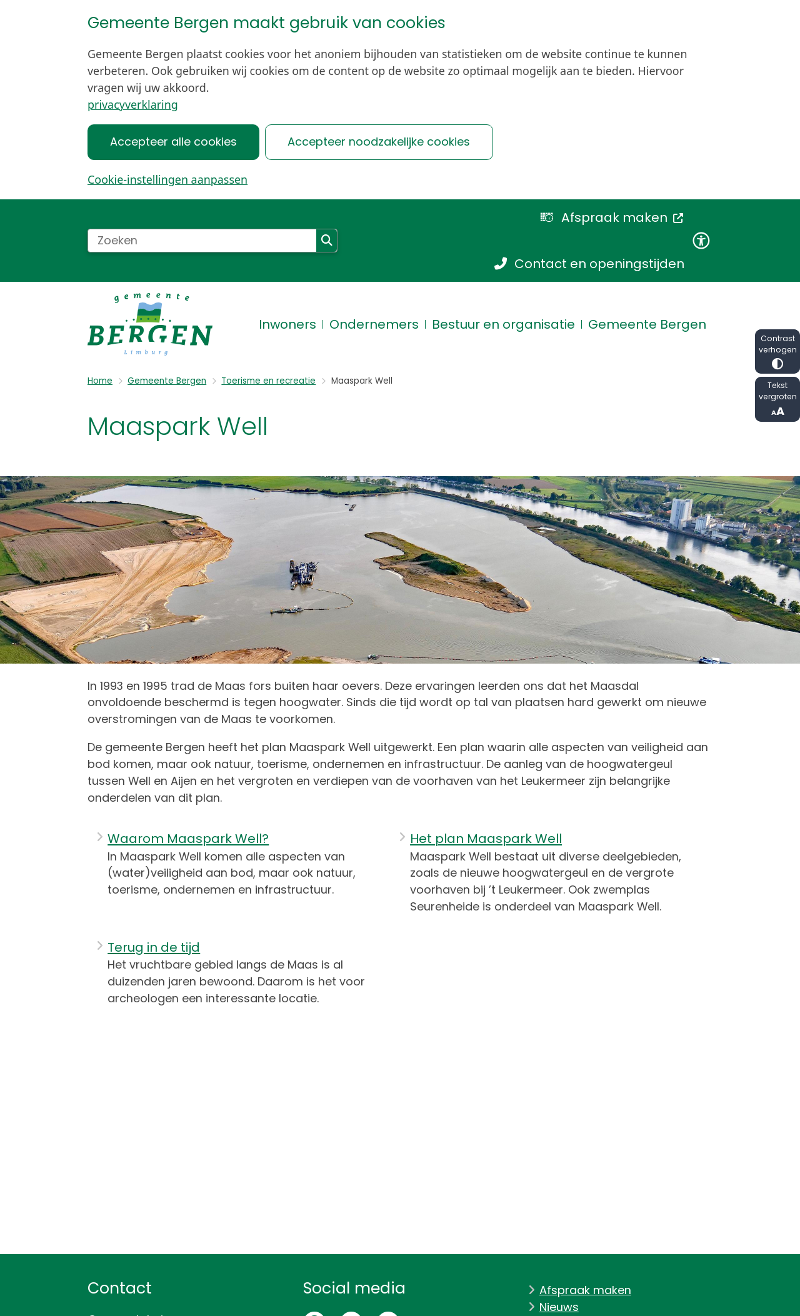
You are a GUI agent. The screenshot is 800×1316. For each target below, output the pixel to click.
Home (100, 381)
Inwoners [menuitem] (287, 324)
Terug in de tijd (154, 947)
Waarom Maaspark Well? (188, 838)
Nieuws (559, 1307)
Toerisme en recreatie (268, 381)
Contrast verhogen (777, 351)
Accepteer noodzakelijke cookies (379, 141)
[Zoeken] (202, 240)
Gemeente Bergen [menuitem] (647, 324)
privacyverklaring (133, 104)
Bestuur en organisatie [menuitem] (503, 324)
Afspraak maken (585, 1290)
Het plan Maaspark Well (486, 838)
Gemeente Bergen (167, 381)
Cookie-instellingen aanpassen (168, 179)
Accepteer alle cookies (173, 141)
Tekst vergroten (777, 399)
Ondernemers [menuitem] (374, 324)
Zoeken (326, 240)
